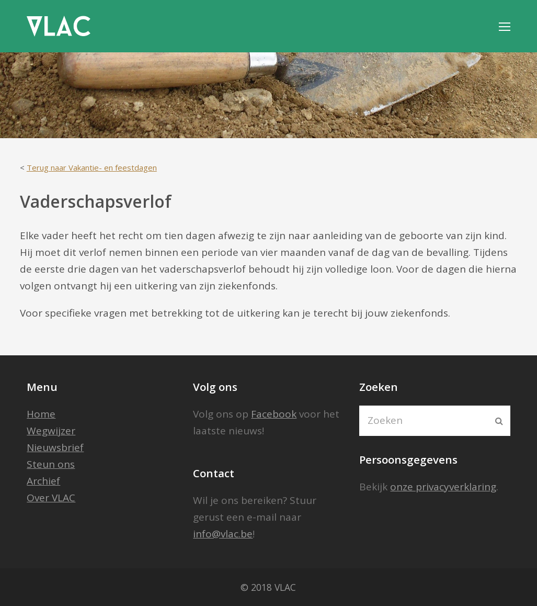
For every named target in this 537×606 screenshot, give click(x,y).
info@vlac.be (223, 534)
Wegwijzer (51, 430)
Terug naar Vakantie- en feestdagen (92, 167)
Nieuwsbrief (55, 447)
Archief (43, 481)
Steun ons (51, 464)
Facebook (273, 414)
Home (41, 414)
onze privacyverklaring (443, 486)
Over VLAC (51, 497)
